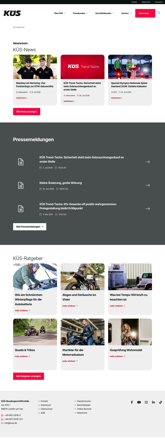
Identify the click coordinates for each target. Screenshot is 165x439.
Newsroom (145, 13)
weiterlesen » (21, 98)
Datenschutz (146, 2)
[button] (5, 433)
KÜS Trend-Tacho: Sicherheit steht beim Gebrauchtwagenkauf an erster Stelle (82, 86)
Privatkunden (80, 13)
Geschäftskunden (104, 13)
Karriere (127, 13)
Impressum (159, 2)
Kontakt (134, 2)
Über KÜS (60, 13)
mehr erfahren (22, 312)
